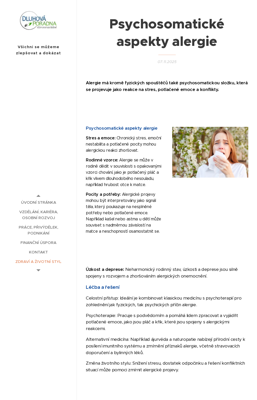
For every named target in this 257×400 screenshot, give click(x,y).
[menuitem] (38, 202)
